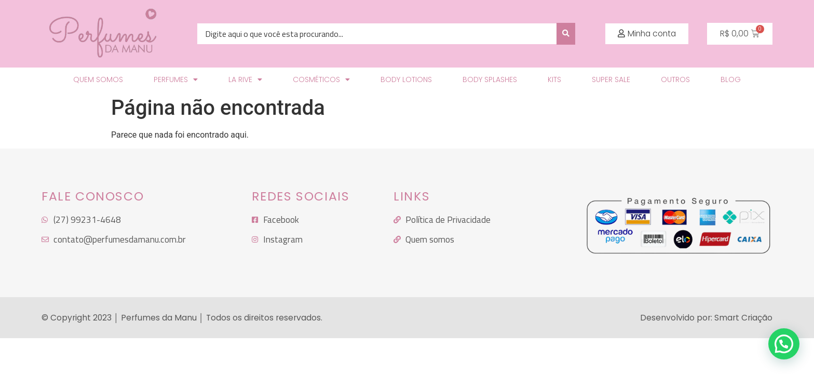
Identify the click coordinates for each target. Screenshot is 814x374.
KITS (554, 79)
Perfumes (176, 79)
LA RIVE (245, 79)
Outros (675, 79)
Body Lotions (406, 79)
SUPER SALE (611, 79)
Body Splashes (490, 79)
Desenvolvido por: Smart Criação (706, 317)
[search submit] (566, 34)
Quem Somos (98, 79)
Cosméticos (321, 79)
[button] (646, 33)
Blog (731, 79)
